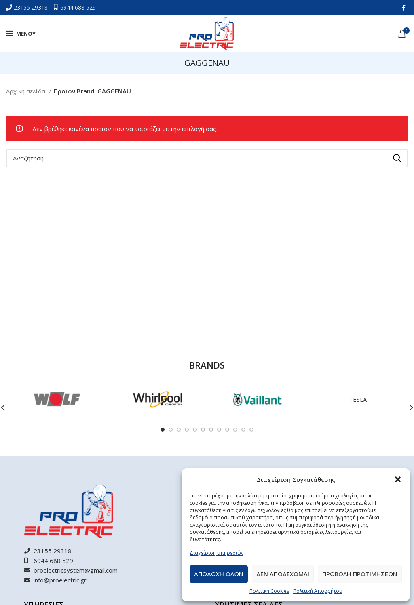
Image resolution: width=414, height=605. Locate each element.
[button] (398, 479)
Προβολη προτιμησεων (359, 574)
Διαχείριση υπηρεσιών (216, 553)
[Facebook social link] (403, 7)
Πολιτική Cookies (269, 591)
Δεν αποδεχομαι (282, 574)
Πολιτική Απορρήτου (317, 591)
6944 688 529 (78, 7)
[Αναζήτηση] (207, 158)
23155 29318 (31, 7)
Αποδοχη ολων (218, 574)
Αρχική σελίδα (26, 91)
